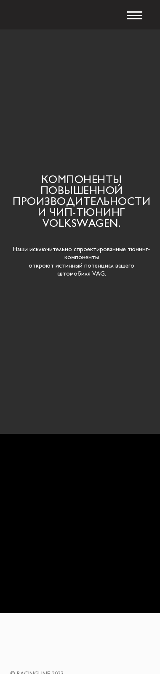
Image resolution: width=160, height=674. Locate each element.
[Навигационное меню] (134, 15)
